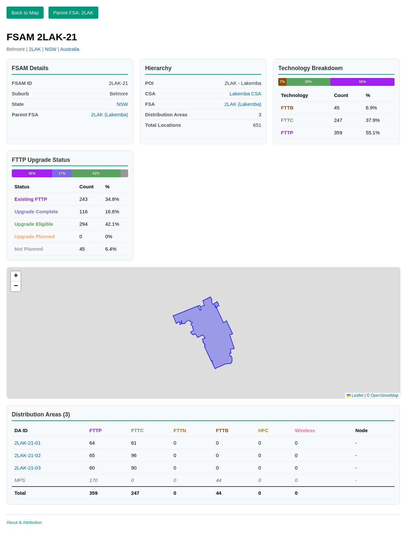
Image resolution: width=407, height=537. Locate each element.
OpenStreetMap (384, 395)
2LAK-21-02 (27, 455)
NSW (50, 49)
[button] (16, 276)
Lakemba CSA (246, 93)
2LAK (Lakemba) (109, 114)
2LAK (35, 49)
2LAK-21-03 (27, 467)
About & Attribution (24, 522)
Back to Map (25, 12)
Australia (69, 49)
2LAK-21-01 (27, 443)
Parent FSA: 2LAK (73, 12)
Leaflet (355, 395)
